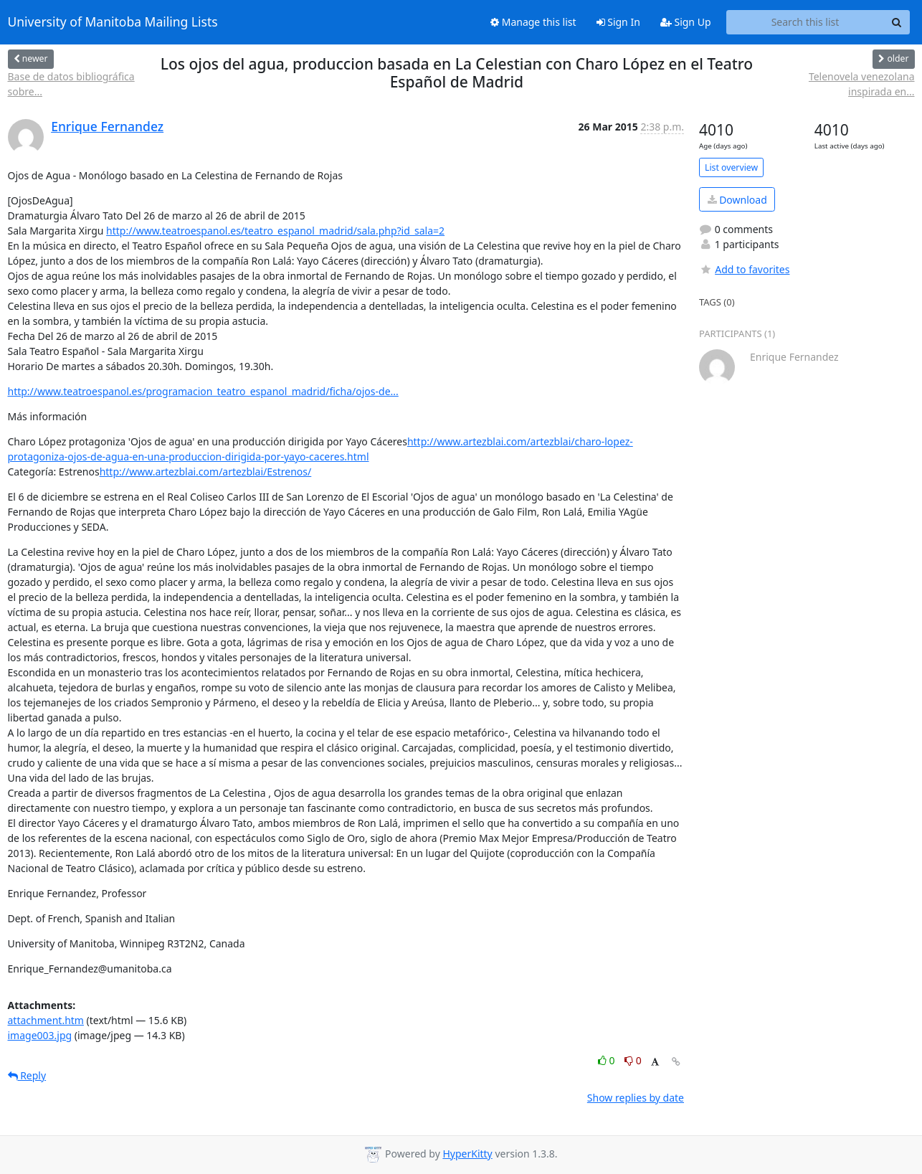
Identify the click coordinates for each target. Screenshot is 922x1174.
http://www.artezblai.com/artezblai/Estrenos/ (206, 471)
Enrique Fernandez (107, 126)
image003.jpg (40, 1035)
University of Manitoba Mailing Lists (113, 22)
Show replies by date (635, 1097)
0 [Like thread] (607, 1060)
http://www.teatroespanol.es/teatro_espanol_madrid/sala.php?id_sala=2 (275, 230)
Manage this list (533, 22)
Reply (27, 1075)
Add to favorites (744, 269)
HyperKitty (467, 1153)
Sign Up (685, 22)
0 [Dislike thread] (633, 1060)
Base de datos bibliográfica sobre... (71, 84)
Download (737, 200)
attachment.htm (46, 1020)
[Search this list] (805, 22)
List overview (731, 167)
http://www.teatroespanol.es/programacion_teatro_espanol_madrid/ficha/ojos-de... (203, 391)
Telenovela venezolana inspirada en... (862, 84)
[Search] (897, 22)
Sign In (618, 22)
